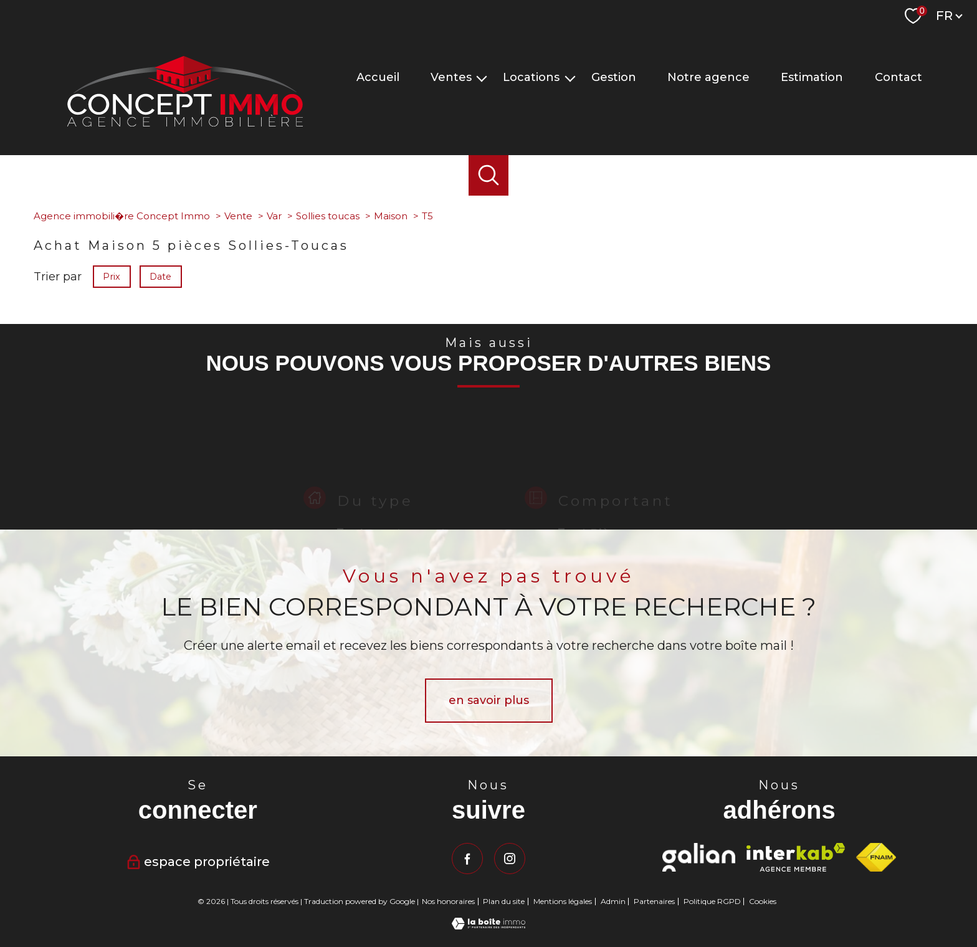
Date (161, 276)
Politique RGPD (712, 901)
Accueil (377, 77)
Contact (898, 77)
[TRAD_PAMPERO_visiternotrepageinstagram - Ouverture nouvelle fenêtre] (509, 858)
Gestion (613, 77)
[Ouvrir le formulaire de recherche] (489, 175)
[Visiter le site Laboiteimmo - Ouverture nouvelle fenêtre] (488, 926)
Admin (613, 901)
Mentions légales (562, 901)
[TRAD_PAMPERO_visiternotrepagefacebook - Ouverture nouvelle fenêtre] (467, 858)
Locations (531, 77)
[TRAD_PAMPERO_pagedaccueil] (185, 123)
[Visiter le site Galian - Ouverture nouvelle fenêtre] (698, 857)
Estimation (812, 77)
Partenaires (654, 901)
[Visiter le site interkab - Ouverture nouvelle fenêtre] (796, 857)
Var (274, 216)
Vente (238, 216)
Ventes (451, 77)
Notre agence (708, 77)
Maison (390, 216)
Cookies (762, 901)
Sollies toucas (328, 216)
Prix (111, 276)
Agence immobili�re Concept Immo (122, 216)
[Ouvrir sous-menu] (481, 78)
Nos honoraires (448, 901)
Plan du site (504, 901)
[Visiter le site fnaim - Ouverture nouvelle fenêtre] (875, 857)
